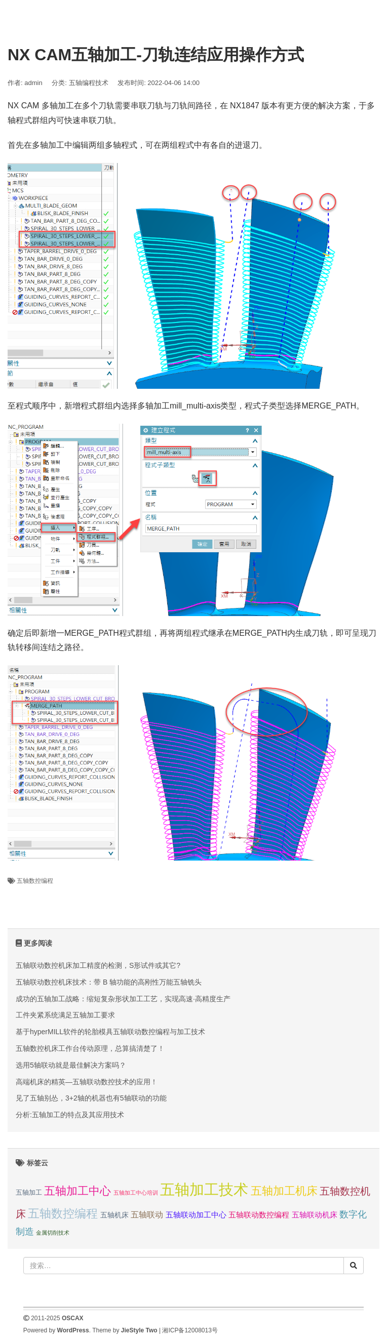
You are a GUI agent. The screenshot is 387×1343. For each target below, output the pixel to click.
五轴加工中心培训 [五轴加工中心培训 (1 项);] (135, 1193)
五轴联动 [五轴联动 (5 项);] (147, 1214)
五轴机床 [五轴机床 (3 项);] (114, 1215)
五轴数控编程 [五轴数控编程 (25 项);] (63, 1213)
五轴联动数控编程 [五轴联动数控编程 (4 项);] (258, 1214)
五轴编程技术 (88, 83)
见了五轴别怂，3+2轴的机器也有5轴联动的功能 (91, 1098)
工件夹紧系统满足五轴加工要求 (65, 1015)
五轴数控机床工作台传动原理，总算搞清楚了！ (90, 1048)
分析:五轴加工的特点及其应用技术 (70, 1115)
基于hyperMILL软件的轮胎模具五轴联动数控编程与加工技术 (110, 1032)
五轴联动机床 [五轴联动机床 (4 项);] (314, 1214)
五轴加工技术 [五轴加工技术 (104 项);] (204, 1189)
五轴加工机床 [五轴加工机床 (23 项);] (284, 1191)
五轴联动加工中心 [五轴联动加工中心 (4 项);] (196, 1214)
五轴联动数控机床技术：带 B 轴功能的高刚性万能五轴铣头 (109, 982)
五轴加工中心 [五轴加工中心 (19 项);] (77, 1191)
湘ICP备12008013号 (189, 1330)
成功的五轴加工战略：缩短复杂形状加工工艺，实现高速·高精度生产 (123, 999)
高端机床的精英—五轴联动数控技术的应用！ (87, 1082)
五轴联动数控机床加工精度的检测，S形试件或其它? (98, 965)
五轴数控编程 (35, 880)
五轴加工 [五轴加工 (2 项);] (29, 1192)
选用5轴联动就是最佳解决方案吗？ (71, 1065)
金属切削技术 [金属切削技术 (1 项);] (52, 1233)
